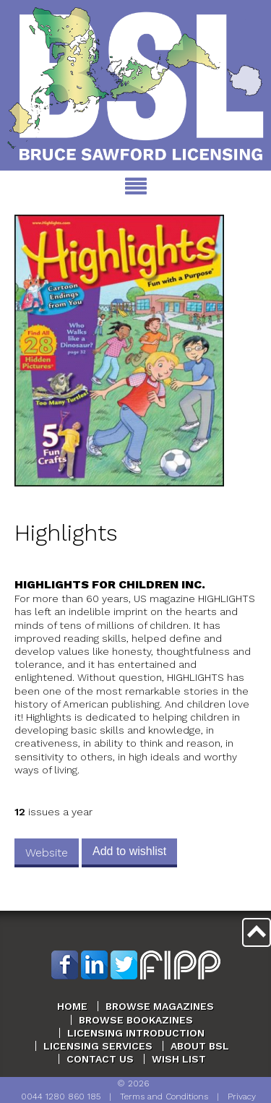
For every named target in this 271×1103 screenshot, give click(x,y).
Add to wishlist (129, 851)
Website (46, 852)
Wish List (179, 1059)
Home (72, 1006)
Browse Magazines (160, 1006)
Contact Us (100, 1059)
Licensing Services (97, 1046)
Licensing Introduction (136, 1033)
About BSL (200, 1046)
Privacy (242, 1096)
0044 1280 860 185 (60, 1096)
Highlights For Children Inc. (109, 584)
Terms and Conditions (164, 1096)
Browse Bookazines (136, 1020)
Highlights (66, 533)
